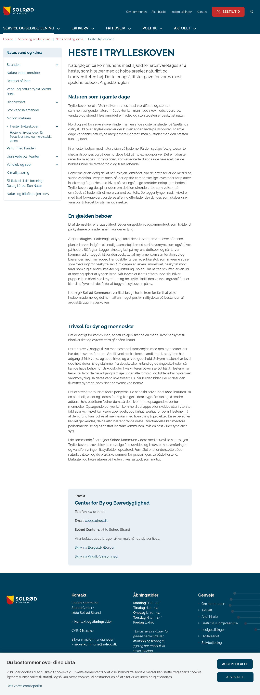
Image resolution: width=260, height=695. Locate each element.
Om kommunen (213, 604)
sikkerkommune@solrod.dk (95, 644)
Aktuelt (182, 28)
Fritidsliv (115, 28)
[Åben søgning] (252, 12)
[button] (56, 65)
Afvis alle (236, 677)
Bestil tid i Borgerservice (220, 623)
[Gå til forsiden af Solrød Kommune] (17, 11)
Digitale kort (210, 636)
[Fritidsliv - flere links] (129, 28)
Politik (150, 28)
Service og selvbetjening (28, 28)
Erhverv (80, 28)
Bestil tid (228, 12)
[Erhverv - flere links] (92, 28)
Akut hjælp (210, 617)
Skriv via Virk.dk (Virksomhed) (96, 556)
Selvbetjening (212, 643)
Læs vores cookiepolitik (24, 686)
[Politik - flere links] (160, 28)
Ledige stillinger (181, 11)
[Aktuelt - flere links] (194, 28)
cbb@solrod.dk (96, 521)
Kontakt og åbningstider (93, 622)
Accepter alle (236, 664)
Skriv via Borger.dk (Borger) (95, 547)
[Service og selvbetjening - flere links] (58, 28)
